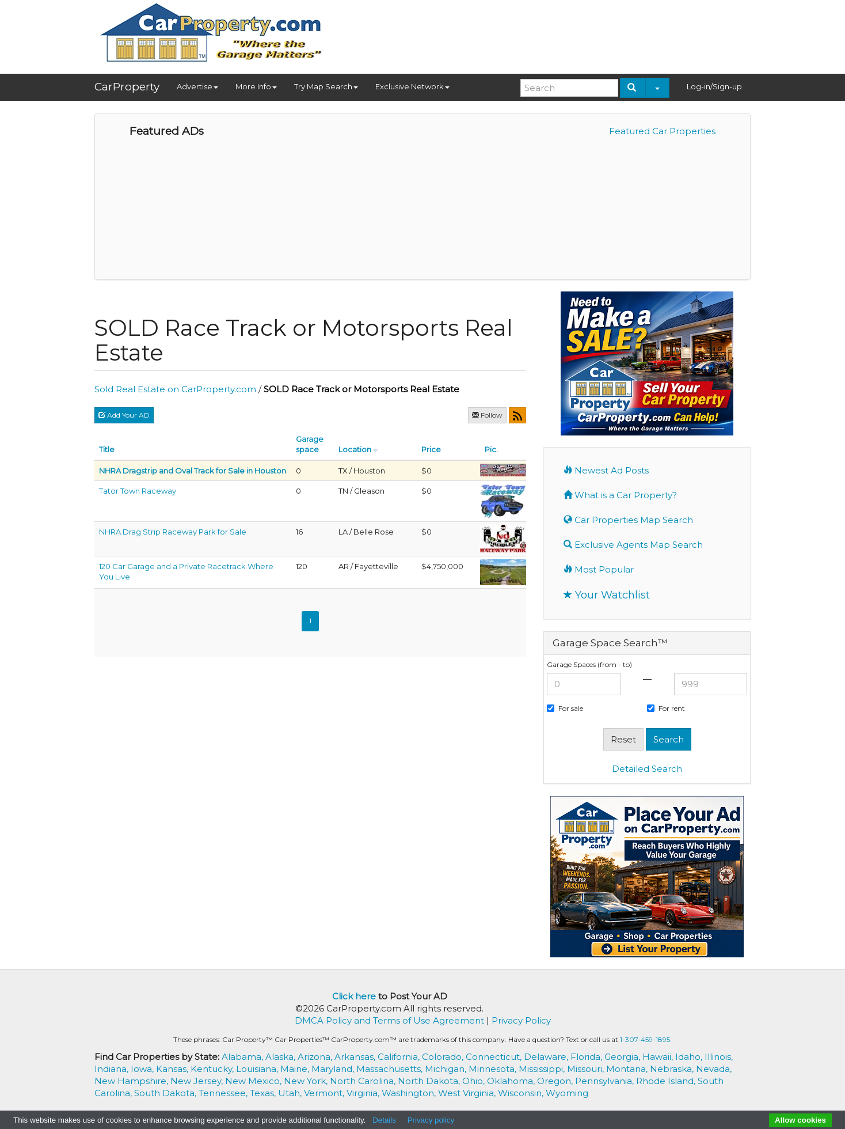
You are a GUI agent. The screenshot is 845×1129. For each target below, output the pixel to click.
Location (354, 449)
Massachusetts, (390, 1068)
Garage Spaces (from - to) (589, 664)
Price (431, 449)
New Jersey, (197, 1080)
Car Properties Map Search (628, 519)
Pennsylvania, (605, 1080)
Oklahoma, (512, 1080)
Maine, (295, 1068)
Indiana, (112, 1068)
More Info (256, 86)
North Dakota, (430, 1080)
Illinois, (719, 1056)
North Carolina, (364, 1080)
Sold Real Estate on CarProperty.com (175, 389)
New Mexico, (254, 1080)
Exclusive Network (412, 86)
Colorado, (444, 1056)
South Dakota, (166, 1093)
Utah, (291, 1093)
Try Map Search (326, 86)
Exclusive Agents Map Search (633, 544)
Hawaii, (658, 1056)
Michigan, (447, 1068)
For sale (565, 708)
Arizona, (316, 1056)
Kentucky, (213, 1068)
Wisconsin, (522, 1093)
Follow (487, 415)
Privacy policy (431, 1120)
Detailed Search (647, 768)
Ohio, (474, 1080)
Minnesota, (494, 1068)
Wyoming (567, 1093)
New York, (307, 1080)
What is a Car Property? (620, 495)
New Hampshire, (132, 1080)
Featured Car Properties (662, 131)
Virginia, (364, 1093)
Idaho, (690, 1056)
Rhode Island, (667, 1080)
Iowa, (143, 1068)
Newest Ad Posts (606, 470)
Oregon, (556, 1080)
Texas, (264, 1093)
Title (107, 449)
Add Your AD (124, 415)
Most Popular (599, 569)
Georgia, (623, 1056)
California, (400, 1056)
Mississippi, (543, 1068)
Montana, (628, 1068)
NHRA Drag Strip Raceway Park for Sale (172, 531)
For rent (666, 708)
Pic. (491, 449)
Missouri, (586, 1068)
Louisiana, (258, 1068)
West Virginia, (468, 1093)
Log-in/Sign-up (714, 86)
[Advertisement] (541, 33)
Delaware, (547, 1056)
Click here (354, 996)
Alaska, (281, 1056)
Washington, (410, 1093)
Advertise (197, 86)
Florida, (587, 1056)
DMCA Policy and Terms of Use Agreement (389, 1020)
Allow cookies (800, 1120)
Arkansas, (356, 1056)
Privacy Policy (521, 1020)
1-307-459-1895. (646, 1039)
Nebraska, (673, 1068)
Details (384, 1120)
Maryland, (333, 1068)
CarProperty (126, 86)
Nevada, (714, 1068)
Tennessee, (224, 1093)
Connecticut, (495, 1056)
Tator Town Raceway (137, 490)
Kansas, (173, 1068)
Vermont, (325, 1093)
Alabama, (243, 1056)
